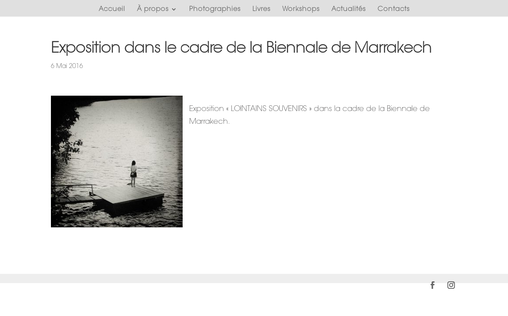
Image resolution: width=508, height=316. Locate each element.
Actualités (348, 9)
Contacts (394, 9)
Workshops (301, 9)
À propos (153, 9)
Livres (261, 9)
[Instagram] (451, 286)
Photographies (215, 9)
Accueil (112, 9)
